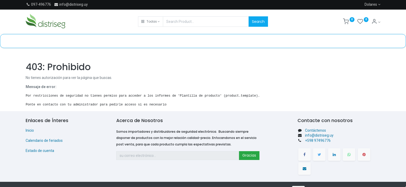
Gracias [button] (249, 155)
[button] (150, 21)
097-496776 (41, 4)
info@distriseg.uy (71, 4)
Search (258, 21)
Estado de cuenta (40, 151)
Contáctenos (315, 130)
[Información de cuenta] (375, 22)
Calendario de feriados (44, 140)
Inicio (30, 130)
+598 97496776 (318, 140)
